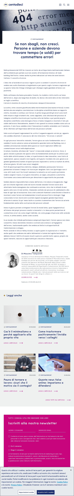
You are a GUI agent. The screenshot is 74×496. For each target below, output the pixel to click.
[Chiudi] (71, 472)
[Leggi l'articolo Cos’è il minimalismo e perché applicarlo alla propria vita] (13, 343)
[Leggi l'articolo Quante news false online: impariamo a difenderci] (47, 391)
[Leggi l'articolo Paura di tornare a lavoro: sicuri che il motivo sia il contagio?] (13, 391)
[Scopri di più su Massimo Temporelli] (29, 277)
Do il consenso (15, 446)
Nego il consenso (16, 450)
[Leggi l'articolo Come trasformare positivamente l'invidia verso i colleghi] (47, 343)
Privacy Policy (16, 486)
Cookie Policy (62, 484)
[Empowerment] (37, 39)
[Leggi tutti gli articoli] (58, 400)
